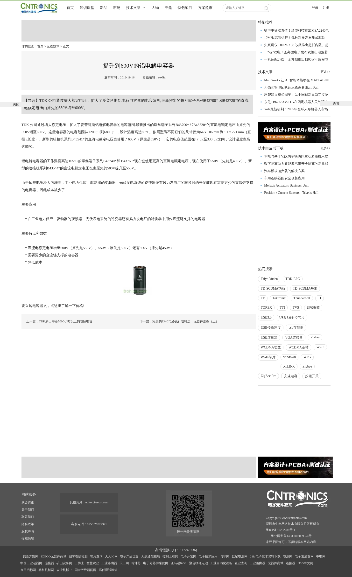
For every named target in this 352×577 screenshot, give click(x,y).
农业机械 (62, 570)
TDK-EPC (292, 279)
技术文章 (133, 8)
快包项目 (185, 8)
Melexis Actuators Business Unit (286, 185)
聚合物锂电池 (198, 563)
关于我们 (27, 509)
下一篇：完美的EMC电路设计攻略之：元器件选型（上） (179, 321)
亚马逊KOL (179, 563)
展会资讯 (27, 502)
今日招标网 (28, 570)
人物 (155, 8)
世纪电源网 (239, 556)
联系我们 (27, 517)
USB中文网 (305, 563)
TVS (296, 307)
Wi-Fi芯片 (268, 357)
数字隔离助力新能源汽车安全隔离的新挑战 (296, 164)
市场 (116, 8)
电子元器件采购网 (155, 563)
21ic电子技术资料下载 (265, 556)
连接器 (49, 563)
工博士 (79, 563)
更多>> (326, 148)
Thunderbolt (301, 298)
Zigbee (307, 366)
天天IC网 (111, 556)
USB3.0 (266, 317)
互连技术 (53, 46)
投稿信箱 (27, 538)
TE (263, 298)
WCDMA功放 (271, 347)
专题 (168, 8)
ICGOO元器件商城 (53, 556)
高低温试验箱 (108, 570)
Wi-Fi (320, 347)
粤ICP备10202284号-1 (280, 530)
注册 (326, 7)
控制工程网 (170, 556)
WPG (307, 357)
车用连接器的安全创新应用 (284, 178)
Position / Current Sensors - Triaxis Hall (291, 193)
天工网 (124, 563)
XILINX (289, 366)
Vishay (315, 337)
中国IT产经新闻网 (83, 570)
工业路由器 (109, 563)
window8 (289, 357)
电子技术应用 (208, 556)
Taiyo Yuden (269, 279)
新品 (103, 8)
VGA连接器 (294, 337)
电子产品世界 (129, 556)
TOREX (266, 307)
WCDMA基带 (299, 347)
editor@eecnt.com (96, 502)
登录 (315, 7)
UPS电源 (313, 308)
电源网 (287, 556)
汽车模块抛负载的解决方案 (284, 171)
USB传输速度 (271, 327)
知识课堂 (87, 8)
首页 (70, 8)
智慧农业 (92, 563)
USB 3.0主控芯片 (291, 318)
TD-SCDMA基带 (305, 288)
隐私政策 (27, 524)
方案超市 (205, 8)
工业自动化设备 (221, 563)
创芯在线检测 (78, 556)
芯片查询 (96, 556)
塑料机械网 (46, 570)
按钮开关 (312, 376)
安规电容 (290, 376)
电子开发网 (188, 556)
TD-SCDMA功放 (273, 288)
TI (319, 298)
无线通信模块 (150, 556)
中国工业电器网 (31, 563)
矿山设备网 (64, 563)
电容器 (135, 100)
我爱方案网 (30, 556)
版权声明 (27, 531)
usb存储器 (296, 327)
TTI (282, 307)
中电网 (320, 556)
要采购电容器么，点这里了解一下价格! (52, 306)
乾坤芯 (136, 563)
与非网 (224, 556)
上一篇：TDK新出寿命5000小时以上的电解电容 (59, 321)
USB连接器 (269, 337)
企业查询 (241, 563)
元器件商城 (275, 563)
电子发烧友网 (304, 556)
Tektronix (279, 298)
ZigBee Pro (268, 376)
